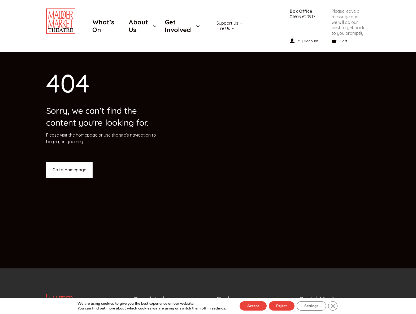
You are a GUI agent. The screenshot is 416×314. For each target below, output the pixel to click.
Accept (252, 305)
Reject (281, 305)
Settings (312, 305)
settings (217, 308)
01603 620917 (302, 16)
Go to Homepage (69, 169)
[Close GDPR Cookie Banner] (334, 306)
